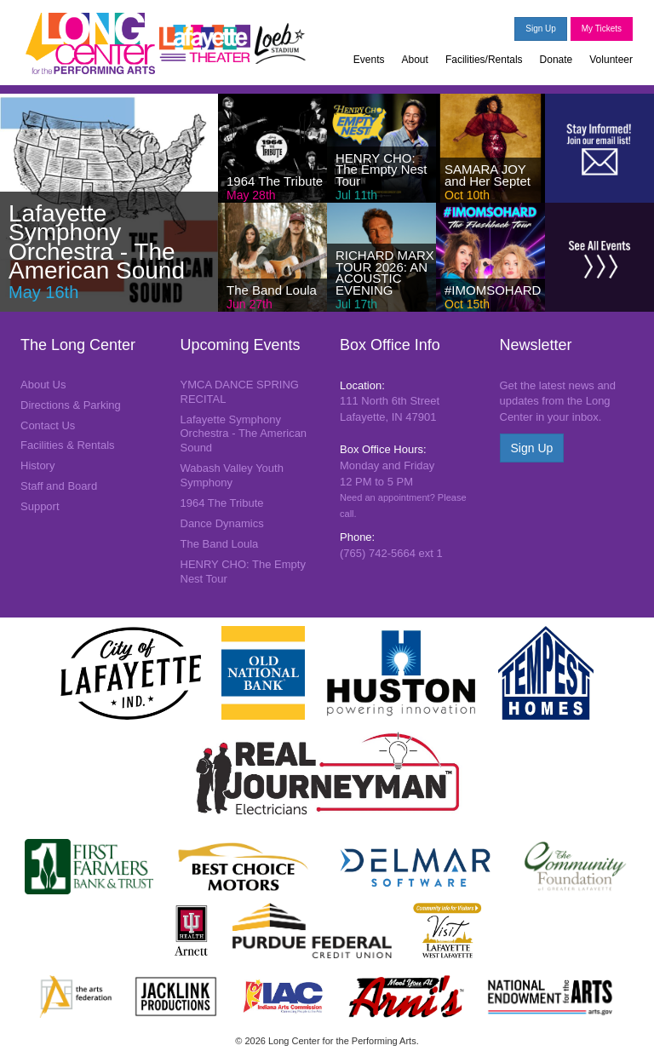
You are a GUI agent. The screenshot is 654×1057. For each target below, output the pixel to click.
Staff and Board (58, 486)
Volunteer (611, 60)
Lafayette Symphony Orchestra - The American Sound (244, 434)
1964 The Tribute (222, 503)
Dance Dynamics (222, 523)
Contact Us (47, 425)
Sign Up (540, 28)
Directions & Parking (70, 405)
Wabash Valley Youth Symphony (232, 475)
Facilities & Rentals (67, 445)
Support (40, 506)
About (415, 60)
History (37, 465)
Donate (556, 60)
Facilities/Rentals (484, 60)
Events (369, 60)
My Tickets (602, 28)
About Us (43, 384)
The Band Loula (220, 543)
